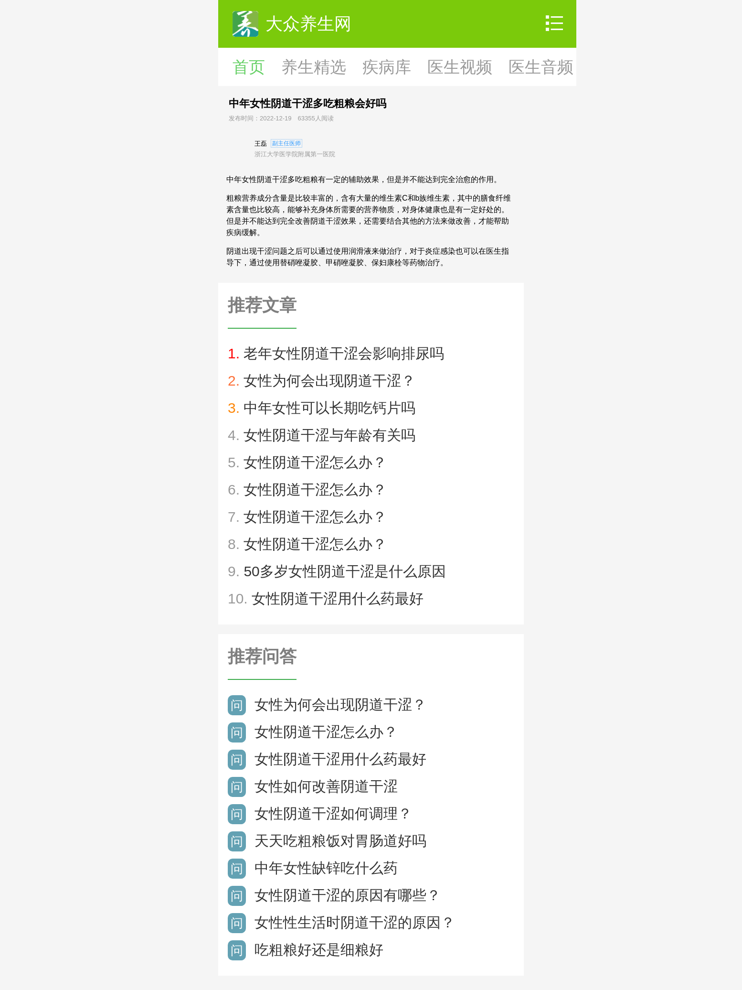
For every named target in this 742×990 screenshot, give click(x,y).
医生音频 (541, 67)
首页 (249, 67)
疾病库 (386, 67)
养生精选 (313, 67)
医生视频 (459, 67)
